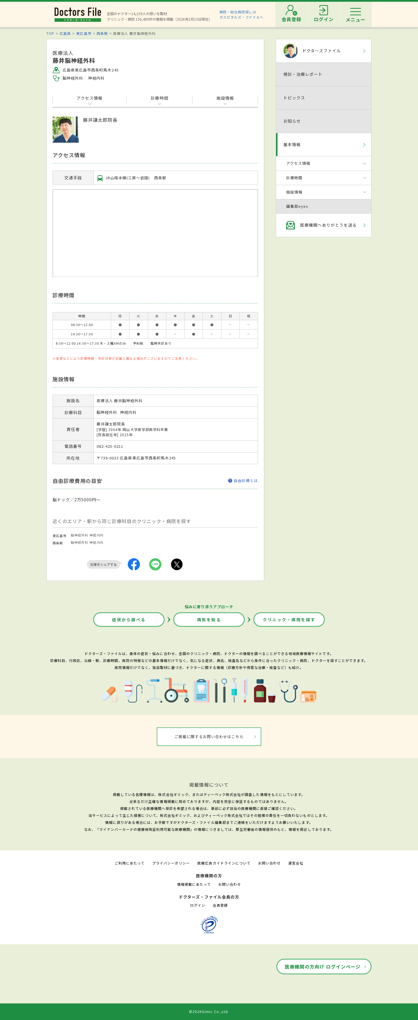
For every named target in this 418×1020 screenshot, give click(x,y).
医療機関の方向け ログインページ (323, 966)
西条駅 (102, 33)
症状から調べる (129, 619)
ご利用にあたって (130, 862)
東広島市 (83, 33)
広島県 (65, 33)
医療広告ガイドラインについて (224, 862)
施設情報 (225, 98)
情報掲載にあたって (194, 884)
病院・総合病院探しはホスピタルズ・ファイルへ (241, 14)
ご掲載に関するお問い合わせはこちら (209, 736)
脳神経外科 (79, 535)
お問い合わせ (269, 862)
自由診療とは (243, 480)
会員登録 (220, 905)
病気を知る (209, 619)
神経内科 (96, 535)
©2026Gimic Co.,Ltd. (209, 1011)
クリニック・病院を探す (289, 619)
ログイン (197, 905)
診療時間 (159, 98)
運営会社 (295, 862)
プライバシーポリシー (171, 862)
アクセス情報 (89, 98)
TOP (50, 33)
